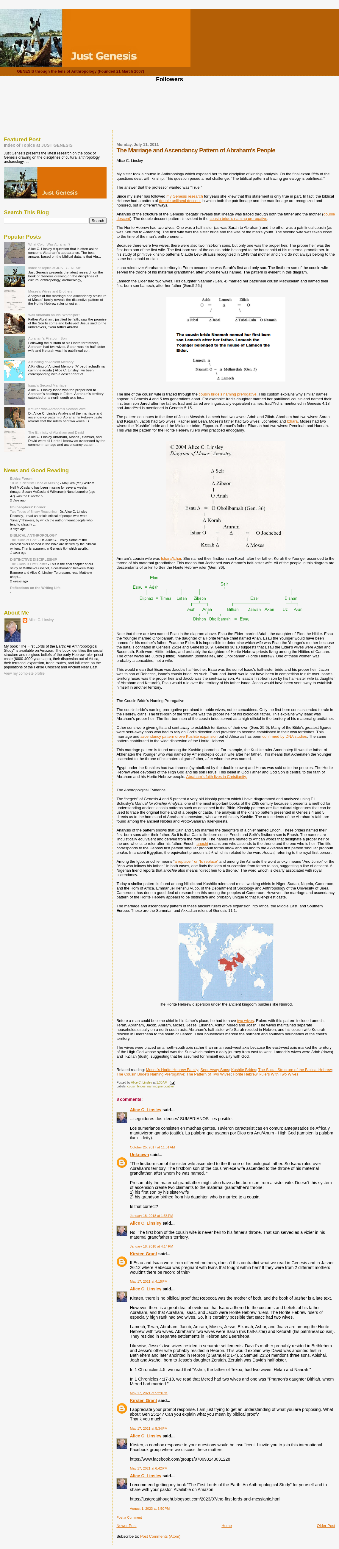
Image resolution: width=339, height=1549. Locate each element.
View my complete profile (24, 673)
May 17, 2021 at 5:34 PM (148, 1428)
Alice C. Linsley (145, 1109)
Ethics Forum (21, 478)
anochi (202, 843)
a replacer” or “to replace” (196, 861)
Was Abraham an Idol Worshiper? (54, 315)
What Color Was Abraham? (49, 244)
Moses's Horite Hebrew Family (172, 1069)
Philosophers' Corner (28, 507)
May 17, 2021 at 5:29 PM (148, 1393)
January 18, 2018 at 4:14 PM (151, 1246)
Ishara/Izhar (171, 558)
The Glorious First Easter (29, 564)
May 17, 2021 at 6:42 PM (148, 1468)
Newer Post (126, 1525)
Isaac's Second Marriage (47, 385)
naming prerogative (160, 1086)
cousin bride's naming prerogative (238, 218)
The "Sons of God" (24, 540)
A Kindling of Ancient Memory (51, 362)
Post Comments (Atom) (160, 1536)
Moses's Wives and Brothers (50, 291)
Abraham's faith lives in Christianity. (216, 776)
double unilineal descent (180, 200)
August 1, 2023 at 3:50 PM (150, 1508)
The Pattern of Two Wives (208, 1074)
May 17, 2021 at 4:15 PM (148, 1281)
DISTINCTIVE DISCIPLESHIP (33, 559)
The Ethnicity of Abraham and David (56, 432)
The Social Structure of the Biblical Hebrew (295, 1069)
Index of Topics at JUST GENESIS (38, 145)
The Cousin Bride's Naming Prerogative (150, 1074)
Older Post (326, 1525)
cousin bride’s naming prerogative (227, 394)
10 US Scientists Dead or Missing (35, 483)
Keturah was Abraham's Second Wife (57, 409)
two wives (245, 1020)
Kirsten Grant (143, 1253)
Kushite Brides (243, 1069)
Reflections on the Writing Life (35, 588)
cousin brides (136, 1086)
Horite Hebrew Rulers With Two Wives (265, 1074)
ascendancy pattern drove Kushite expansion (179, 736)
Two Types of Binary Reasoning (33, 511)
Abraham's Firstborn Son (47, 338)
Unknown (139, 1154)
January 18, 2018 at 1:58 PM (151, 1215)
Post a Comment (129, 1517)
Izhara (292, 421)
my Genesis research (184, 196)
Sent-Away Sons (215, 1069)
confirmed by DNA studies (284, 736)
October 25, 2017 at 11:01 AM (152, 1147)
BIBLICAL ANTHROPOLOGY (33, 535)
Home (226, 1525)
